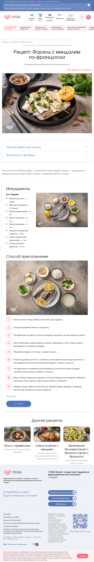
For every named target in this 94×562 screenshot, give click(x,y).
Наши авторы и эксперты (11, 517)
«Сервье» (53, 477)
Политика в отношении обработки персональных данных (21, 523)
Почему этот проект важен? (12, 520)
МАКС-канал (66, 504)
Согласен (82, 556)
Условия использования (10, 526)
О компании (7, 514)
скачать (18, 404)
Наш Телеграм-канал (64, 498)
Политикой (66, 556)
